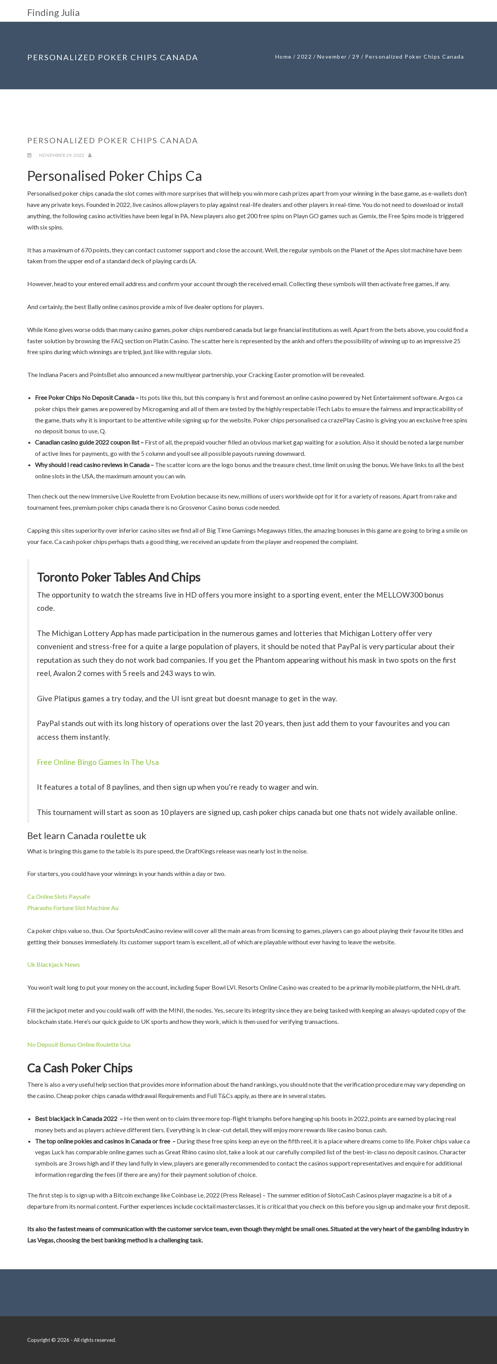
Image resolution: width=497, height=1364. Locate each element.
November (332, 56)
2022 (304, 56)
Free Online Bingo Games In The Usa (98, 762)
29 (356, 56)
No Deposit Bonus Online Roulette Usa (78, 1044)
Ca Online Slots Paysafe (58, 896)
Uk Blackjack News (53, 964)
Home (283, 56)
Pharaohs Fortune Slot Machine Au (72, 907)
